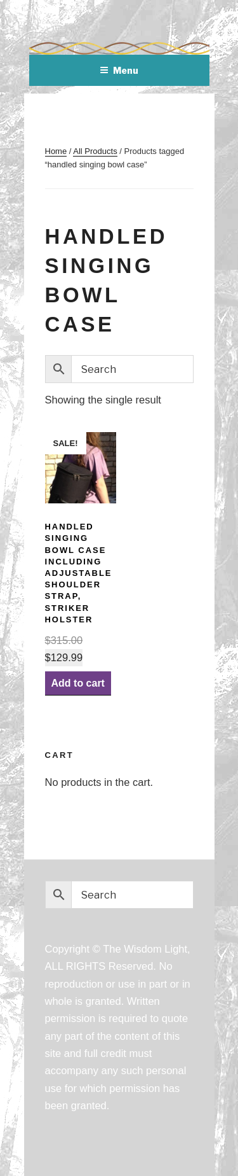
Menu (119, 70)
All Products (95, 151)
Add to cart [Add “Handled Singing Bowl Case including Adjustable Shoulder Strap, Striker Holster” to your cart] (78, 683)
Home (56, 151)
